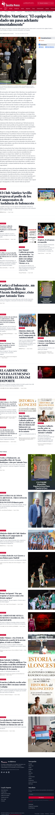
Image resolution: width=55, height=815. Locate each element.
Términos (47, 813)
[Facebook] (1, 772)
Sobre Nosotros (4, 790)
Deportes (28, 8)
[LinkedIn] (8, 772)
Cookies (42, 813)
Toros (33, 8)
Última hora (5, 8)
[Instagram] (6, 772)
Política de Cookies (5, 795)
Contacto (3, 800)
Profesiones (31, 780)
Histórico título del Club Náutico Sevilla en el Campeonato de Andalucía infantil (27, 334)
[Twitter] (4, 772)
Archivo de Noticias (33, 782)
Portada (6, 11)
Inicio (1, 11)
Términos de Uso (4, 797)
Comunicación (40, 8)
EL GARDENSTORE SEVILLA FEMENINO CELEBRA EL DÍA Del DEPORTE (12, 617)
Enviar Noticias (32, 808)
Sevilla (10, 8)
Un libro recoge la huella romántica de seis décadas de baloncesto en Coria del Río (8, 255)
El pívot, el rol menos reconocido (46, 241)
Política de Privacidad (5, 793)
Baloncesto (19, 11)
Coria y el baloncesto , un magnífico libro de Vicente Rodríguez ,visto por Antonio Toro (13, 460)
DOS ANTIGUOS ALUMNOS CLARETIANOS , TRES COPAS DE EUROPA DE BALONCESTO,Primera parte (8, 320)
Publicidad (31, 804)
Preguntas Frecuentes (33, 806)
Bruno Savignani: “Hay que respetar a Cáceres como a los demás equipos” (7, 346)
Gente (22, 8)
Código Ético (4, 791)
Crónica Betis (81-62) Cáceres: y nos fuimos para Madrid (46, 343)
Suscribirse (41, 797)
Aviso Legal (3, 799)
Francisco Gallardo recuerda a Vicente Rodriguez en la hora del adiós (8, 228)
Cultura (47, 8)
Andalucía (16, 8)
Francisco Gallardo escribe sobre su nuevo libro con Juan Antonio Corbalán (46, 429)
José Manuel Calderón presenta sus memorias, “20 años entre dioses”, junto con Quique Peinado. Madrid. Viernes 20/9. (26, 256)
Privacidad (37, 813)
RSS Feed (31, 783)
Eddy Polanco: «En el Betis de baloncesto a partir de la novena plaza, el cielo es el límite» (8, 404)
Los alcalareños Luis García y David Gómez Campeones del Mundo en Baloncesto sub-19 (8, 432)
